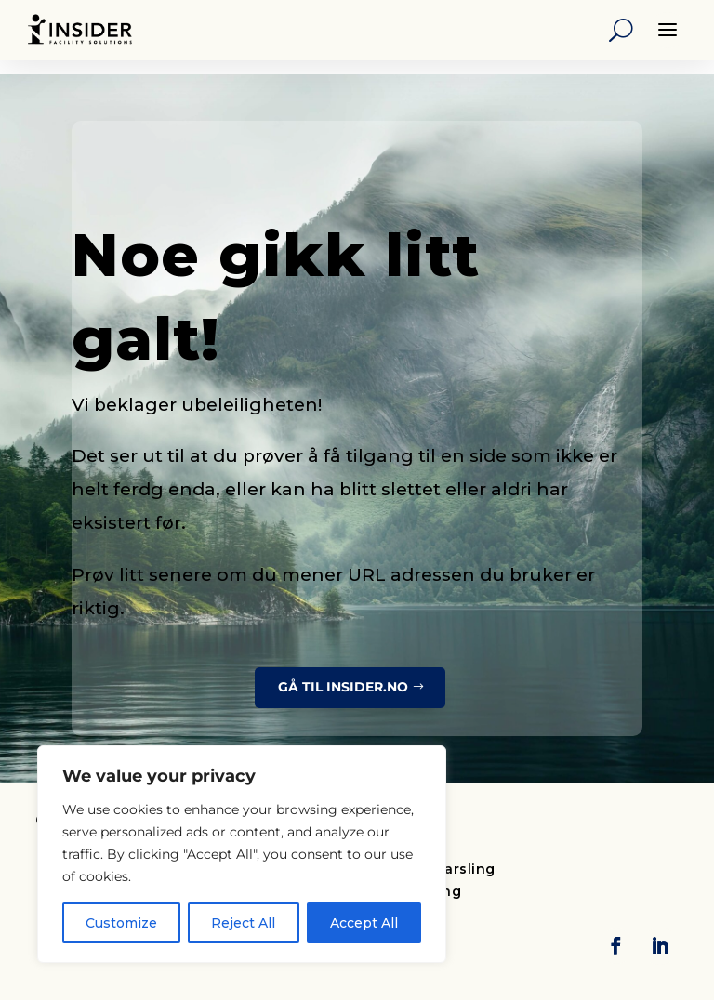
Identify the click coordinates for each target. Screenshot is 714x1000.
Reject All (243, 922)
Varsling (466, 869)
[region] (241, 854)
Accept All (364, 922)
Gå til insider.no (343, 686)
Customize (121, 922)
